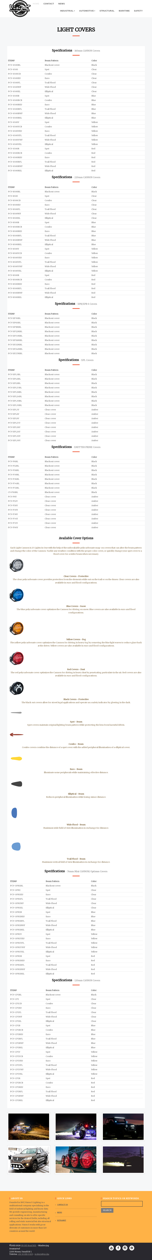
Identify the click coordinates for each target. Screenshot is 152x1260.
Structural (107, 13)
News (61, 6)
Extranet (61, 1220)
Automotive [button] (87, 13)
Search (107, 1210)
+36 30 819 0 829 (25, 1254)
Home (37, 6)
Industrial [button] (67, 13)
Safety (138, 13)
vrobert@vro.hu (42, 1254)
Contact (49, 6)
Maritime (124, 13)
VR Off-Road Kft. (28, 1245)
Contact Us (62, 1205)
